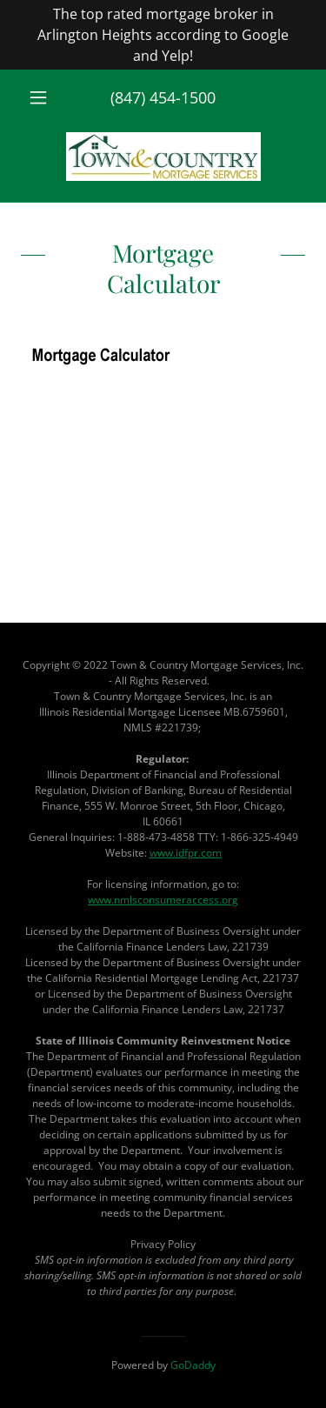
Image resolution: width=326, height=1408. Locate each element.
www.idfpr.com (186, 852)
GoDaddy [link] (193, 1365)
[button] (42, 97)
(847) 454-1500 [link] (163, 97)
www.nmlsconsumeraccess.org (163, 899)
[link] (163, 156)
